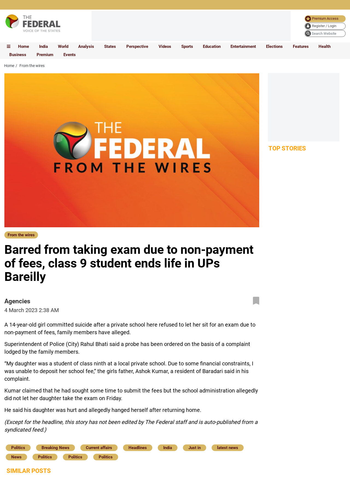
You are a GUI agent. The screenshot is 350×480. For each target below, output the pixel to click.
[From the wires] (21, 234)
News (16, 457)
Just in (194, 447)
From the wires (21, 234)
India (43, 46)
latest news (227, 447)
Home (23, 46)
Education (212, 46)
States (110, 46)
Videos (165, 46)
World (63, 46)
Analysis (86, 46)
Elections (274, 46)
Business (17, 54)
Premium (45, 54)
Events (69, 54)
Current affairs (99, 447)
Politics (18, 447)
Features (301, 46)
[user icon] (325, 26)
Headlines (138, 447)
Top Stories (287, 148)
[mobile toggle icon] (8, 46)
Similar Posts (29, 470)
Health (325, 46)
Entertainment (243, 46)
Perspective (137, 46)
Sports (187, 46)
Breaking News (55, 447)
